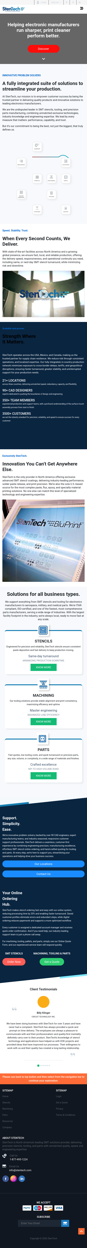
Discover (43, 48)
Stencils (6, 1102)
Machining (7, 1108)
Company (7, 1127)
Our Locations (43, 864)
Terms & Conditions (65, 1115)
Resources (7, 1121)
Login (59, 1096)
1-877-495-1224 (19, 1159)
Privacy (59, 1108)
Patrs (5, 1115)
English (55, 2)
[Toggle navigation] (81, 9)
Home (5, 1096)
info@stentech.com (20, 1170)
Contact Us (43, 874)
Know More (43, 667)
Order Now (14, 961)
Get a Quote (51, 961)
